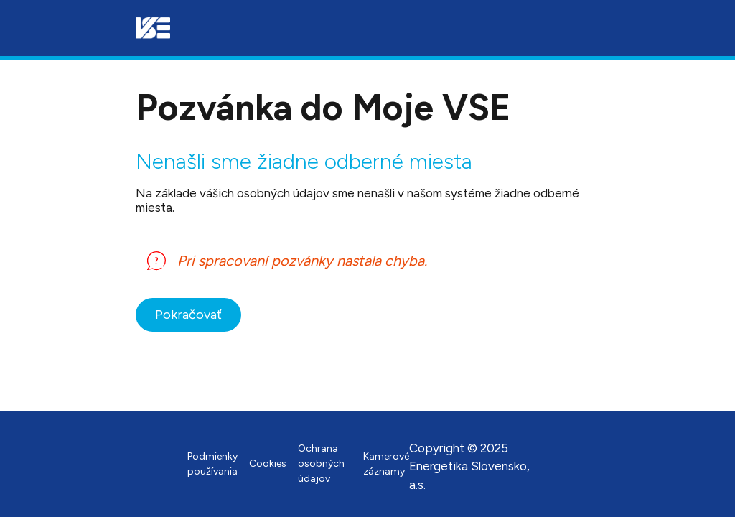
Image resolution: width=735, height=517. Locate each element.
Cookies (267, 463)
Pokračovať (188, 314)
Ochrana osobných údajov (321, 463)
